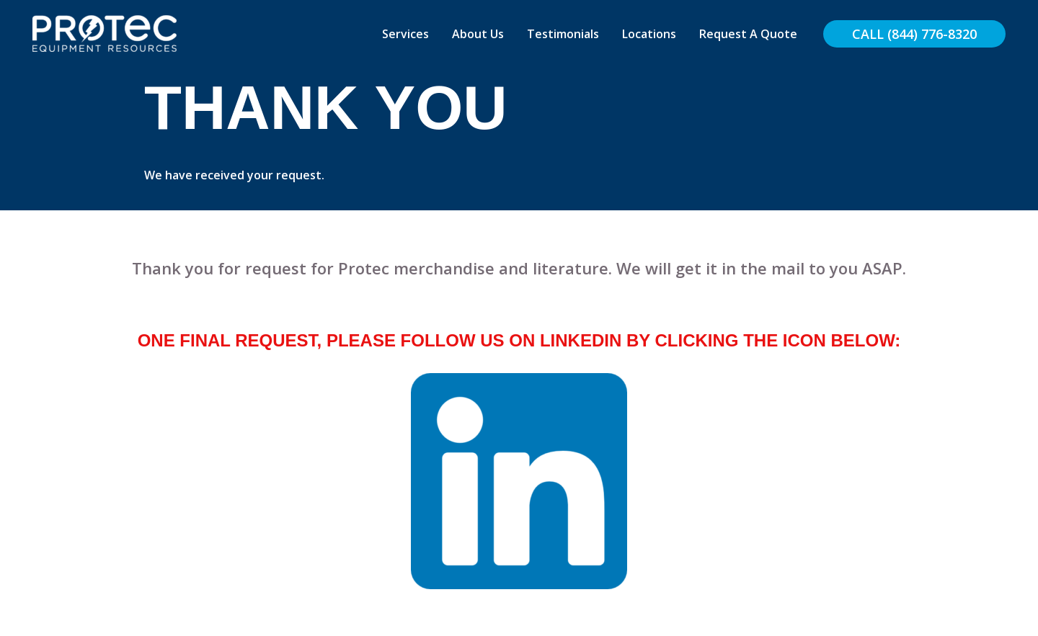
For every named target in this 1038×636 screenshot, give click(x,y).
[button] (914, 34)
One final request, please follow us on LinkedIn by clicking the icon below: (519, 340)
